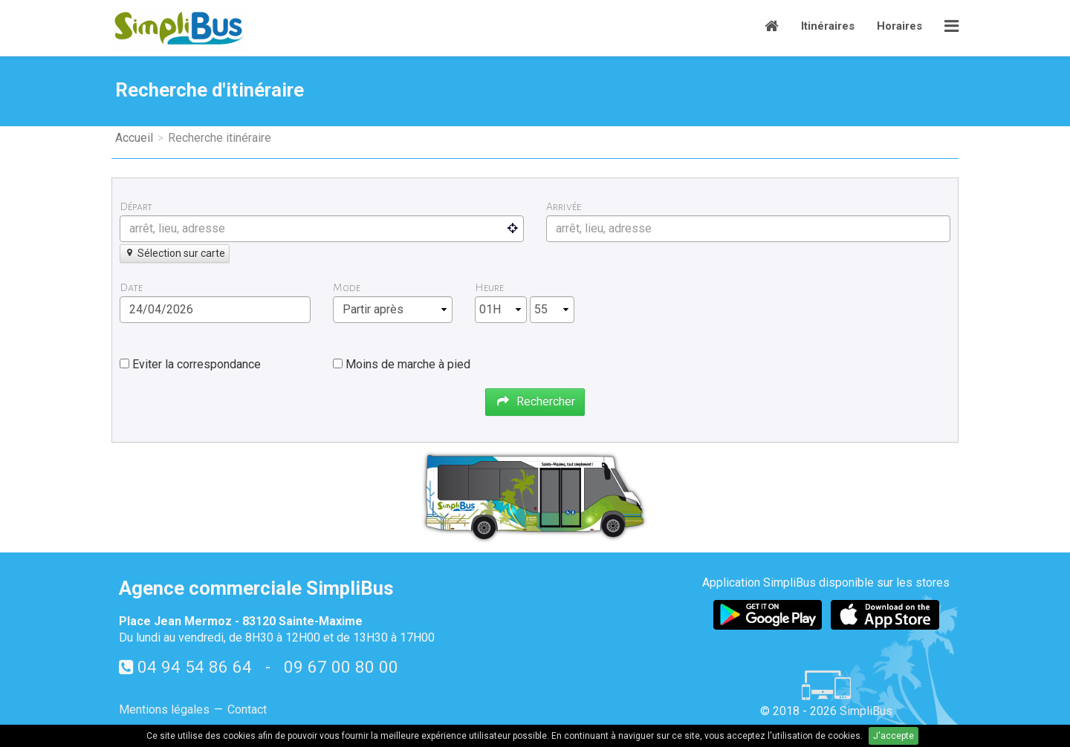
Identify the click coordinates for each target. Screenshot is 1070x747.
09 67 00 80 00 (341, 666)
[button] (951, 28)
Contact (247, 709)
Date (131, 287)
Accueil (134, 138)
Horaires (899, 26)
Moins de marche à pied (408, 364)
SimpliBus (866, 711)
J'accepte (893, 736)
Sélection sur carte (174, 253)
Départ (136, 206)
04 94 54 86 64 (194, 666)
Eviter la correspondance (196, 364)
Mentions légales (164, 709)
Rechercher (535, 401)
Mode (346, 287)
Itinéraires (828, 26)
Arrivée (563, 206)
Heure (489, 287)
